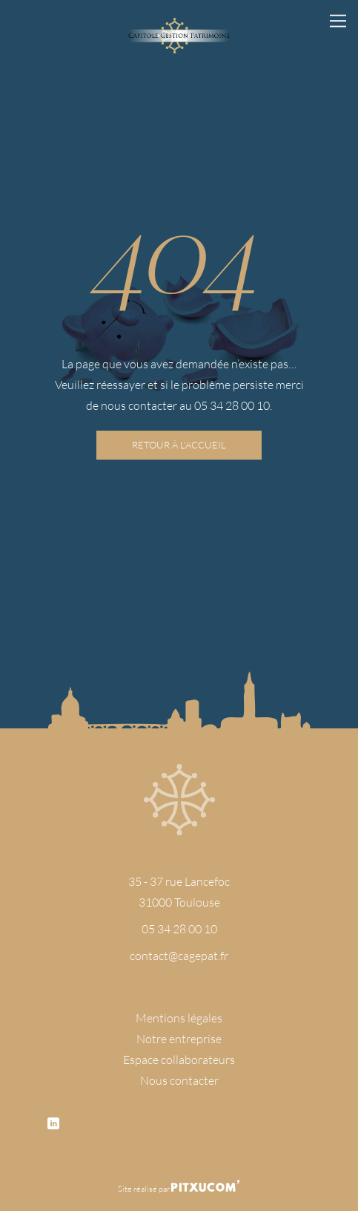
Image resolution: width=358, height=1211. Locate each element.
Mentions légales (179, 1018)
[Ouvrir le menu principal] (338, 20)
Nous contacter (179, 1080)
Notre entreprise (179, 1038)
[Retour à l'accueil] (179, 35)
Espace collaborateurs (179, 1059)
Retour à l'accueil (179, 445)
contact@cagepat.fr (179, 955)
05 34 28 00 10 (179, 928)
